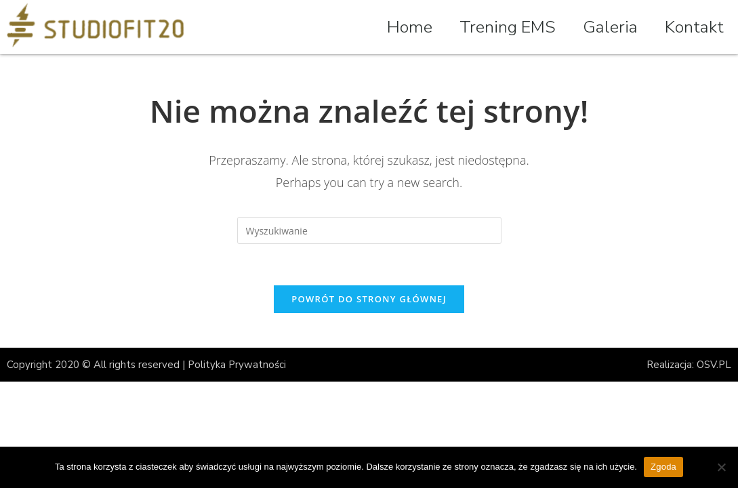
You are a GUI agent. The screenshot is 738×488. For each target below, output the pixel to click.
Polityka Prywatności (237, 364)
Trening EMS (507, 27)
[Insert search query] (369, 230)
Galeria (610, 27)
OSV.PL (714, 364)
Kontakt (694, 27)
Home (409, 27)
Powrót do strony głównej (369, 299)
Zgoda (663, 467)
